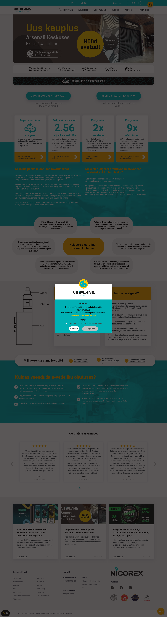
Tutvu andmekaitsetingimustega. (83, 315)
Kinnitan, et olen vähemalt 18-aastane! (86, 323)
